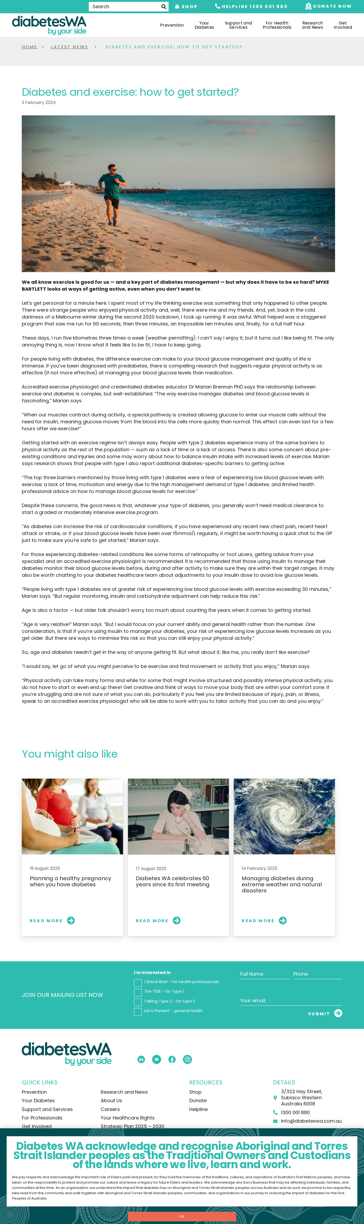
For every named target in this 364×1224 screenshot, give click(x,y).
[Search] (129, 6)
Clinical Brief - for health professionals (181, 981)
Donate (198, 1100)
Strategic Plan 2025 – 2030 (132, 1126)
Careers (110, 1109)
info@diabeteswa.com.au (311, 1121)
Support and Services (47, 1109)
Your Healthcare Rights (128, 1117)
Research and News (124, 1092)
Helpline (198, 1109)
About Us (111, 1100)
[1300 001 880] (278, 1112)
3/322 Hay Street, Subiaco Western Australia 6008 (301, 1097)
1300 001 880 (295, 1112)
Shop (195, 1092)
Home (30, 47)
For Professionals (42, 1117)
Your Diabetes (38, 1100)
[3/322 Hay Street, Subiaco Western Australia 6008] (278, 1098)
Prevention (34, 1092)
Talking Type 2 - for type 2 (169, 1001)
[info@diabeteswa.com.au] (278, 1121)
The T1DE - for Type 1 (164, 991)
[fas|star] (141, 1059)
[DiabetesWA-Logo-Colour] (49, 25)
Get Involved (37, 1126)
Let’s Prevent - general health (173, 1010)
